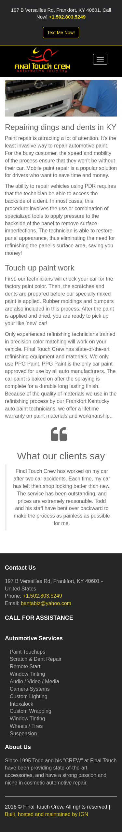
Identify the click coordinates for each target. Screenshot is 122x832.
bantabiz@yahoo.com (46, 603)
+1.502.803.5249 (67, 17)
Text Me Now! (61, 32)
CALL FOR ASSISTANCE (39, 618)
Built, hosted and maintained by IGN (46, 814)
